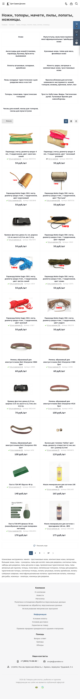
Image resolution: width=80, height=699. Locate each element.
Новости (40, 595)
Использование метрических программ (40, 608)
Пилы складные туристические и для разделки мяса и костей (20, 81)
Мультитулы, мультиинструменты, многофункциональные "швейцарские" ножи (58, 39)
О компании (40, 592)
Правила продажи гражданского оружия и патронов (40, 628)
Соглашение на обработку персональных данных (40, 605)
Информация (40, 614)
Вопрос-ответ (40, 638)
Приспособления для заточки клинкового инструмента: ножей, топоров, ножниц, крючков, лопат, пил (58, 82)
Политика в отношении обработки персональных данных (40, 602)
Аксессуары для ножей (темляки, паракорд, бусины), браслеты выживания (21, 53)
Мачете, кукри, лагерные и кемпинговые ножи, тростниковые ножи (59, 67)
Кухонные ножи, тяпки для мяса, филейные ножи (59, 52)
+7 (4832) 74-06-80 (29, 661)
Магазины (40, 599)
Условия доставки (40, 622)
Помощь (40, 634)
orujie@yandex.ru (55, 661)
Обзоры (40, 645)
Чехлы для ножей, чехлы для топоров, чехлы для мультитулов (20, 109)
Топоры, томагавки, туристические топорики (21, 95)
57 (48, 553)
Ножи (20, 37)
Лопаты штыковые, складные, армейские (20, 66)
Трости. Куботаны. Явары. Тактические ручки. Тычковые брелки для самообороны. (59, 96)
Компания (40, 588)
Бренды (40, 642)
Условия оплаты (40, 618)
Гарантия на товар (40, 625)
